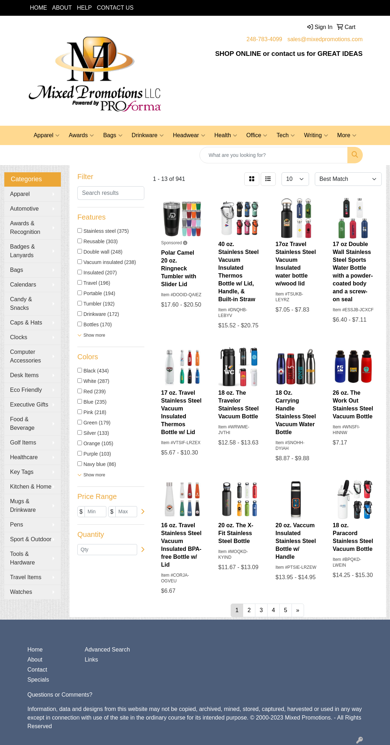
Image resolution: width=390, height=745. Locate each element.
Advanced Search (107, 650)
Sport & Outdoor (31, 539)
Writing (316, 135)
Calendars (23, 285)
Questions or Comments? (60, 695)
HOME (38, 8)
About (35, 660)
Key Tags (22, 472)
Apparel (46, 135)
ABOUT (62, 8)
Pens (16, 525)
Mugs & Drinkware (23, 505)
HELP (84, 8)
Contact (37, 670)
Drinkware (148, 135)
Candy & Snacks (21, 303)
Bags (112, 135)
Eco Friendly (26, 390)
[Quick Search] (273, 155)
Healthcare (24, 457)
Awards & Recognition (25, 227)
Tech (285, 135)
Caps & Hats (26, 322)
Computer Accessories (25, 356)
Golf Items (23, 442)
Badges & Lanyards (22, 251)
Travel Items (25, 577)
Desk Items (24, 375)
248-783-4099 (264, 39)
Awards (81, 135)
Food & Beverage (22, 423)
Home (35, 650)
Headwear (189, 135)
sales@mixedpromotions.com (324, 39)
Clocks (18, 337)
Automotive (24, 209)
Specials (38, 680)
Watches (21, 592)
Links (91, 660)
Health (226, 135)
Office (257, 135)
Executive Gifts (29, 405)
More (346, 135)
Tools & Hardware (22, 558)
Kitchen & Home (31, 487)
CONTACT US (115, 8)
